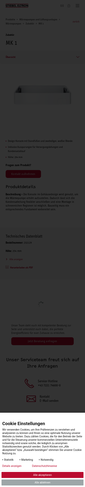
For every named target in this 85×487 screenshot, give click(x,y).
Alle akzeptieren (42, 474)
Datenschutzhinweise (44, 465)
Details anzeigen (11, 465)
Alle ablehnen (42, 482)
